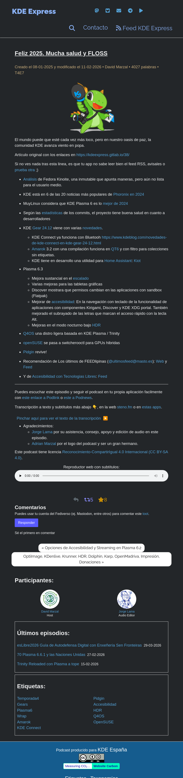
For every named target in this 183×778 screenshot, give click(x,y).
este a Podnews (78, 397)
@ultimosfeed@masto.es (130, 361)
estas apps (151, 407)
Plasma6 (24, 710)
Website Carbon (105, 766)
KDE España (112, 749)
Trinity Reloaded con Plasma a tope (48, 664)
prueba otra (25, 170)
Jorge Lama (42, 432)
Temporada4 (28, 698)
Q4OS (28, 333)
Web (160, 361)
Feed (27, 367)
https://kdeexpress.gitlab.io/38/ (102, 154)
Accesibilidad (104, 704)
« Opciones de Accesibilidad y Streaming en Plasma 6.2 (91, 548)
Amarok (38, 249)
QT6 (115, 249)
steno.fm (124, 407)
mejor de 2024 (115, 203)
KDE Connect (29, 727)
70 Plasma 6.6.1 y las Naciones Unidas (51, 654)
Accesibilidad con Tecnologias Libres (64, 376)
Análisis (30, 179)
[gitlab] (107, 10)
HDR (96, 325)
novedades (92, 228)
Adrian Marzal (44, 443)
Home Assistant (118, 260)
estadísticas (52, 213)
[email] (118, 10)
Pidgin (28, 352)
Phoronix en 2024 (128, 194)
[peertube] (141, 10)
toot (145, 514)
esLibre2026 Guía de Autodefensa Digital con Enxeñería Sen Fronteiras (79, 645)
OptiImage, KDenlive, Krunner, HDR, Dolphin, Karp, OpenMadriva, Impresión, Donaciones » (91, 559)
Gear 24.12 (42, 228)
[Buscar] (72, 28)
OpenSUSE (103, 722)
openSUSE (33, 343)
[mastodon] (97, 10)
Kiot (137, 260)
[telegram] (130, 10)
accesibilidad (63, 301)
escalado (81, 278)
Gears (22, 704)
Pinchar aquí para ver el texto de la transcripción (59, 418)
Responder (26, 522)
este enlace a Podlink (41, 397)
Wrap (21, 716)
